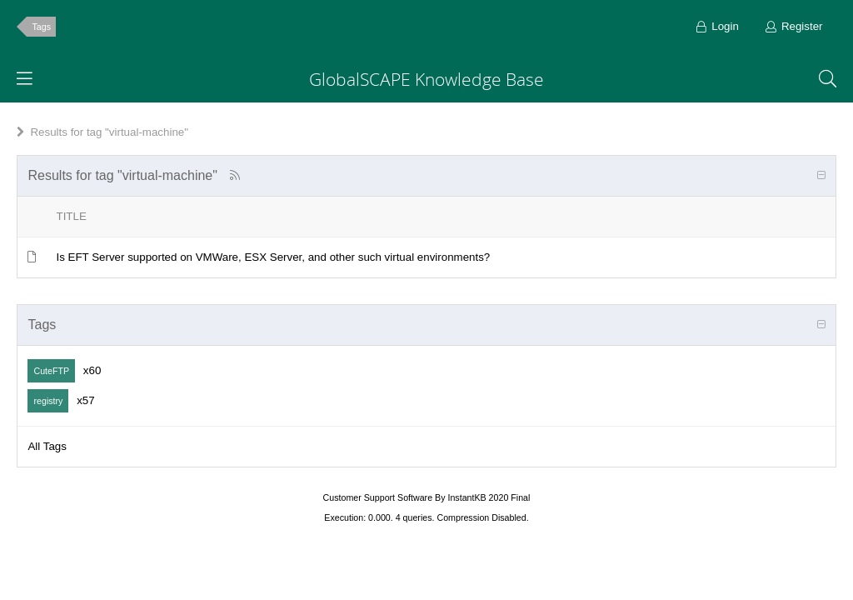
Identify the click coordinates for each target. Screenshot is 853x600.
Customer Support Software (378, 497)
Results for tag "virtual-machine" (108, 132)
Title (71, 216)
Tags (41, 27)
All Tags (46, 446)
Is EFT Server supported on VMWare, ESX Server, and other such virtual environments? (273, 257)
